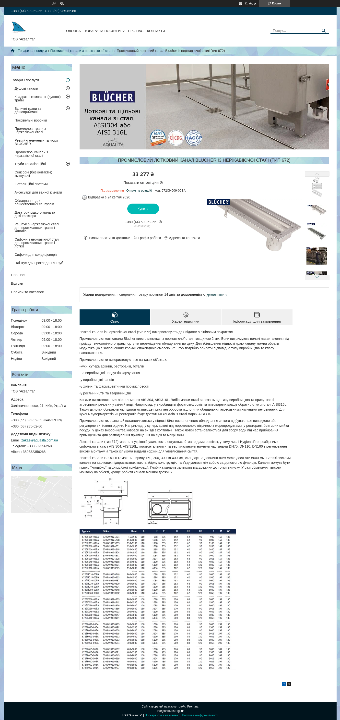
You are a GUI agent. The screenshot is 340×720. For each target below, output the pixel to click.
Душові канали (26, 88)
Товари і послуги (25, 80)
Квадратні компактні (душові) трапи (38, 98)
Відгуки (17, 283)
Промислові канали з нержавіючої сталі (81, 50)
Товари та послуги (102, 31)
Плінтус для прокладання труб (39, 263)
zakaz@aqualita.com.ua (39, 440)
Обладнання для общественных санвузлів (34, 202)
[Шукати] (323, 31)
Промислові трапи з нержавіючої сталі (30, 130)
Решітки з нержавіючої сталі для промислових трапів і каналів (37, 227)
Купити (143, 209)
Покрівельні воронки (31, 120)
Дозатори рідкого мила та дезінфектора (35, 214)
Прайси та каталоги (27, 292)
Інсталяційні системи (31, 184)
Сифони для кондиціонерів (36, 254)
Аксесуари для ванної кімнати (38, 192)
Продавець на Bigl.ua (169, 711)
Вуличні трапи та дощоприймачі (28, 110)
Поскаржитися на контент (162, 715)
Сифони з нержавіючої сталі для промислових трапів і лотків (37, 242)
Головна (72, 31)
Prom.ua (192, 706)
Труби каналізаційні (30, 164)
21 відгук (250, 3)
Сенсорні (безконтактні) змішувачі (33, 174)
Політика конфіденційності (200, 715)
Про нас (135, 31)
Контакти (156, 31)
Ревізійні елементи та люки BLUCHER (36, 142)
